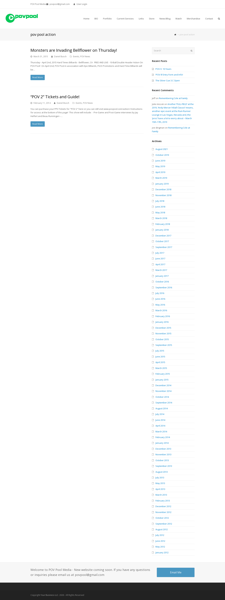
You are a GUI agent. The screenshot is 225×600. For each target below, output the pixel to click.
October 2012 (162, 517)
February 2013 (162, 500)
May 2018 (160, 212)
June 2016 (160, 298)
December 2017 (163, 235)
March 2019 (161, 177)
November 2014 (163, 391)
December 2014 (163, 385)
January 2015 (162, 379)
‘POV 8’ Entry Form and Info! (169, 74)
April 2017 (160, 264)
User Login (82, 4)
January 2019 (162, 183)
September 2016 (163, 287)
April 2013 (160, 489)
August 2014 (161, 408)
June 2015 (160, 356)
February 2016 (162, 316)
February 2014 (162, 437)
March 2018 (161, 218)
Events (76, 56)
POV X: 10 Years (163, 68)
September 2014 (163, 402)
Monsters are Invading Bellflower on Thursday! (73, 50)
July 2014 (159, 414)
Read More (37, 77)
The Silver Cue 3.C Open (167, 80)
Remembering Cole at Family (173, 98)
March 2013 (161, 494)
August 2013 (161, 471)
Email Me (175, 572)
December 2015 (163, 327)
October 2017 (162, 241)
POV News (85, 56)
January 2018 (162, 229)
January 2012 (162, 552)
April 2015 (160, 362)
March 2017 (161, 270)
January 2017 (162, 275)
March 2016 (161, 310)
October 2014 (162, 396)
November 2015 (163, 333)
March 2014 (161, 431)
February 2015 (162, 373)
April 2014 (160, 425)
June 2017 (160, 258)
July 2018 (159, 200)
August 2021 (161, 149)
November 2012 (163, 512)
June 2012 (160, 540)
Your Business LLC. (50, 595)
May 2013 (160, 483)
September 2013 (163, 465)
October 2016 (162, 281)
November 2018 (163, 195)
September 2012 (163, 523)
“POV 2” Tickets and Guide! (55, 96)
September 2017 (163, 247)
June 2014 (160, 419)
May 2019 (160, 166)
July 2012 (159, 535)
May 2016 (160, 304)
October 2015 (162, 339)
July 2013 (159, 477)
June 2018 (160, 206)
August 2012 (161, 529)
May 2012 (160, 546)
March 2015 (161, 368)
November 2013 (163, 454)
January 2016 (162, 321)
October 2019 (162, 154)
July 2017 (159, 252)
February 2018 (162, 224)
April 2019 (160, 172)
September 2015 (163, 345)
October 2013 (162, 460)
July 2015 (159, 350)
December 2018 (163, 189)
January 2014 (162, 442)
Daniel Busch (60, 56)
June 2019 (160, 160)
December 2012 (163, 506)
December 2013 (163, 448)
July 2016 (159, 293)
